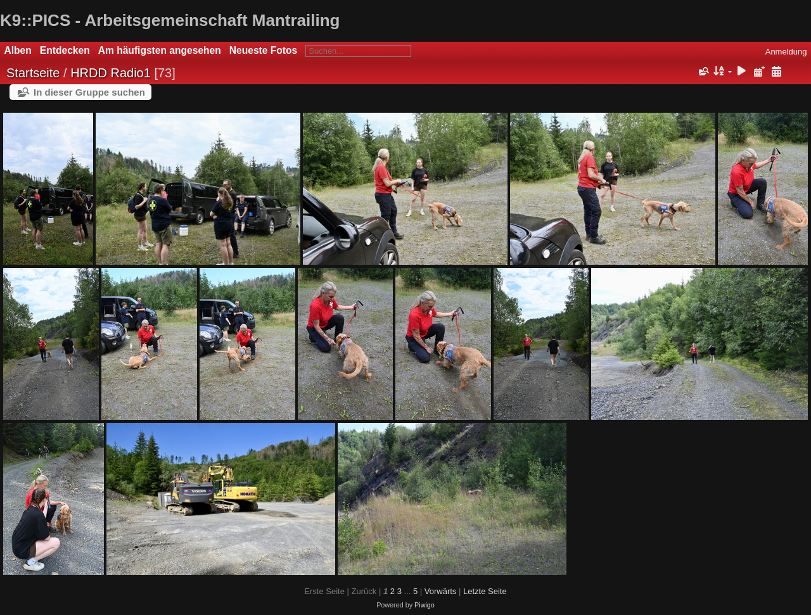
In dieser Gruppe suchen (89, 92)
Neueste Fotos (263, 50)
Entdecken (65, 50)
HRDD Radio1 (110, 73)
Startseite (33, 73)
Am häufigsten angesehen (159, 50)
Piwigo (424, 605)
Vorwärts (441, 591)
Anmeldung (786, 51)
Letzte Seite (485, 591)
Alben (18, 50)
